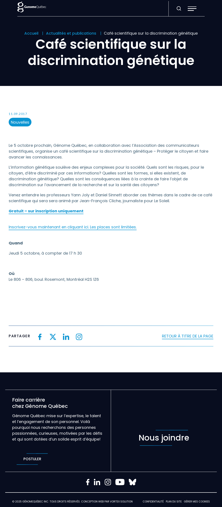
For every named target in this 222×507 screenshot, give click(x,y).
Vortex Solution (121, 501)
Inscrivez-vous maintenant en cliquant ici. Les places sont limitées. (73, 227)
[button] (192, 8)
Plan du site (174, 501)
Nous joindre (164, 438)
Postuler (32, 459)
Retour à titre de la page (187, 336)
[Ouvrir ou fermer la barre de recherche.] (179, 8)
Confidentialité (153, 501)
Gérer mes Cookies (197, 501)
